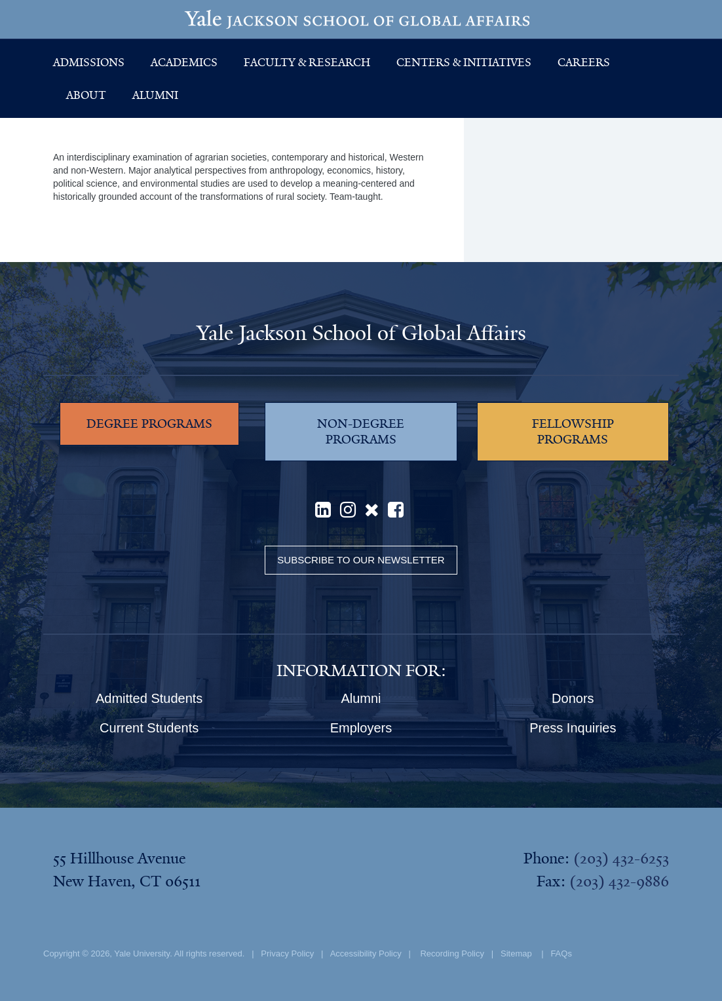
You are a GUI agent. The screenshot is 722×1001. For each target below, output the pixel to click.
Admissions (88, 62)
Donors (573, 698)
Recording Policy (452, 953)
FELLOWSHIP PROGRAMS (573, 431)
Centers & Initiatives (463, 62)
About (86, 95)
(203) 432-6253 (621, 858)
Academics (184, 62)
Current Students (149, 728)
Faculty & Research (307, 62)
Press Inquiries (572, 728)
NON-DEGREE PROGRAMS (360, 431)
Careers (584, 62)
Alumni (155, 95)
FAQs (561, 953)
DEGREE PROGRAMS (149, 424)
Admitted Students (149, 698)
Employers (361, 728)
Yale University (142, 953)
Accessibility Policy (366, 953)
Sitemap (516, 953)
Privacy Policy (287, 953)
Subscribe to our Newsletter (360, 559)
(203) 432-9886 (619, 881)
